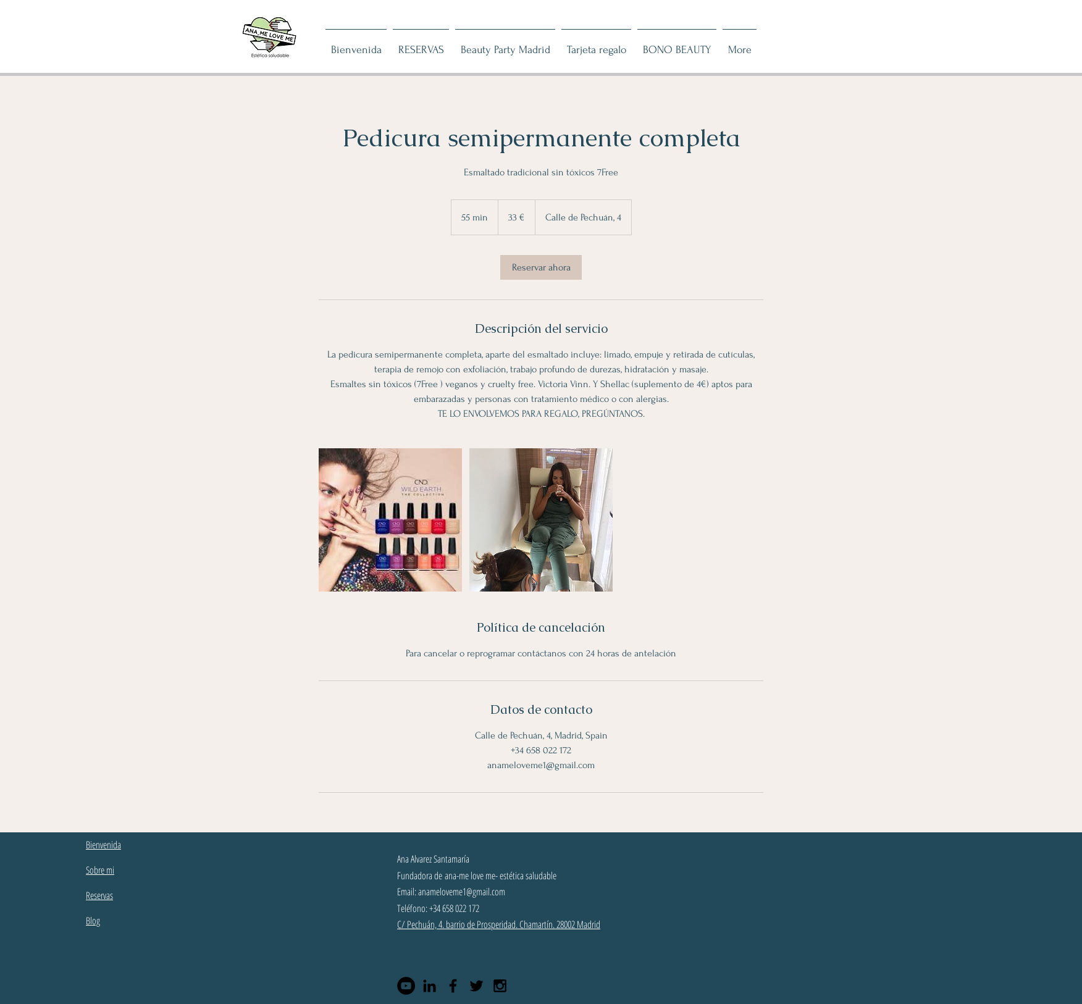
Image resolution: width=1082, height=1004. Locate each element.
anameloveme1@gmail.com (461, 891)
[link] (541, 267)
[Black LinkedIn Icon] (429, 986)
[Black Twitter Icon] (476, 986)
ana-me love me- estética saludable (500, 875)
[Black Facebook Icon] (453, 986)
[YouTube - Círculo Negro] (406, 986)
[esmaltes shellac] (390, 520)
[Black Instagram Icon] (500, 986)
